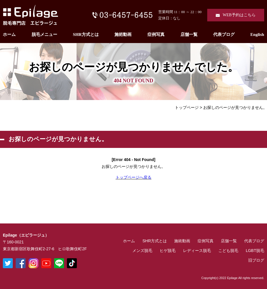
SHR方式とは (86, 34)
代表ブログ (224, 34)
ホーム (9, 34)
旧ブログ (256, 260)
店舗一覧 (189, 34)
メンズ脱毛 (142, 250)
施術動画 (123, 34)
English (257, 34)
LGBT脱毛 (255, 250)
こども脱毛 (228, 250)
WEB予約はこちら (239, 15)
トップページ (187, 107)
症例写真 (156, 34)
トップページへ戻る (133, 177)
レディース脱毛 (197, 250)
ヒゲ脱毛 (168, 250)
